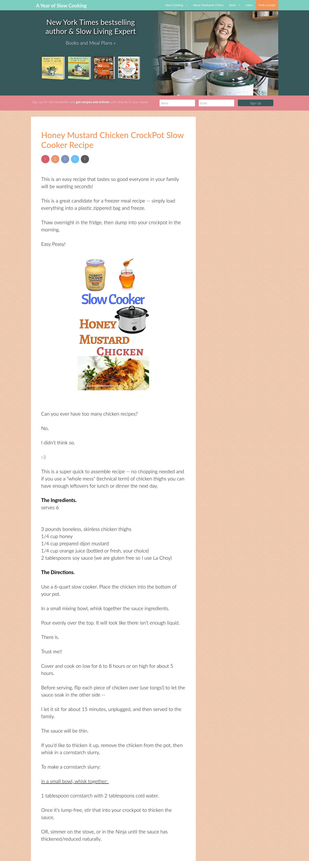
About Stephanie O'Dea (208, 5)
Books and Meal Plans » (91, 43)
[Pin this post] (45, 159)
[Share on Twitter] (75, 159)
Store (234, 5)
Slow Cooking (176, 5)
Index (249, 5)
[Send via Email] (85, 159)
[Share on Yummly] (55, 159)
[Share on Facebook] (65, 159)
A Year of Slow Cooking (61, 5)
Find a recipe (267, 5)
